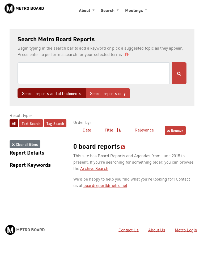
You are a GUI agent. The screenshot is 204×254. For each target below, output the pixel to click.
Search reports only (108, 93)
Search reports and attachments (51, 93)
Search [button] (108, 11)
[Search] (93, 73)
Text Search (31, 123)
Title (113, 130)
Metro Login (186, 230)
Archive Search (94, 169)
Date (87, 130)
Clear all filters (25, 144)
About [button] (85, 11)
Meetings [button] (134, 11)
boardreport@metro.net (105, 186)
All (14, 123)
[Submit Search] (179, 73)
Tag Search (55, 123)
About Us (156, 230)
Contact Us (128, 230)
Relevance (144, 130)
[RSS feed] (123, 148)
